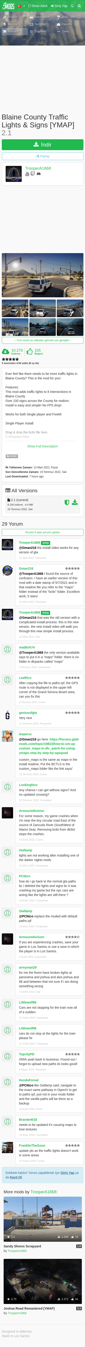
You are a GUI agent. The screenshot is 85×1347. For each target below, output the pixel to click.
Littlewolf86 (27, 1002)
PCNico (24, 876)
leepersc (25, 734)
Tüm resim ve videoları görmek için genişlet (42, 340)
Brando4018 (28, 1119)
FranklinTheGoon (32, 1145)
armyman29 (28, 967)
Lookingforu (28, 785)
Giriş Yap (67, 1173)
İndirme (15, 353)
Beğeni (39, 353)
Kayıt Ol (16, 1177)
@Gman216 (27, 548)
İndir (43, 145)
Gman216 (26, 568)
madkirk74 (27, 647)
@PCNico (26, 916)
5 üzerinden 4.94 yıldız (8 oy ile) (20, 363)
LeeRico (25, 678)
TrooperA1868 (38, 168)
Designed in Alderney (17, 1331)
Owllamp (25, 850)
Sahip (45, 542)
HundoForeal (28, 1080)
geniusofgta (28, 713)
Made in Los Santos (16, 1336)
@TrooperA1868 (31, 573)
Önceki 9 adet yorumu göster (42, 532)
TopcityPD (26, 1054)
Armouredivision (31, 811)
